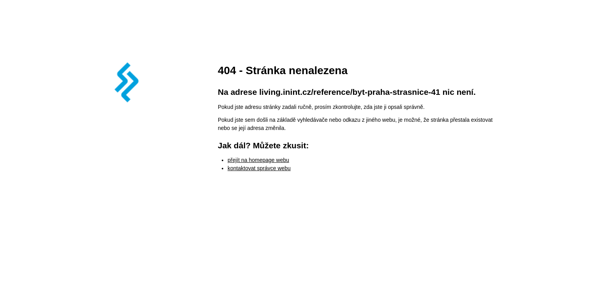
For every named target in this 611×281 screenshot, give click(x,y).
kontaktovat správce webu (259, 168)
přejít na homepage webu (258, 160)
